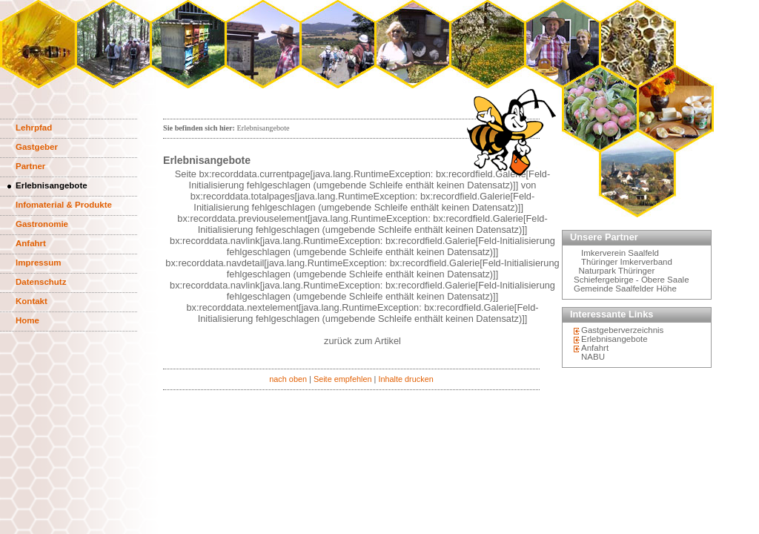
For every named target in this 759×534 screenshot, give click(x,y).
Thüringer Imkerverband (626, 261)
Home (27, 320)
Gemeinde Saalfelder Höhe (625, 288)
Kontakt (31, 301)
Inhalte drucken (405, 379)
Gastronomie (42, 224)
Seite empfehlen (343, 379)
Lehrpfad (34, 127)
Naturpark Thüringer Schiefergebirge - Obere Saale (631, 275)
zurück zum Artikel (362, 340)
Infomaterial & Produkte (64, 204)
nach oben (288, 379)
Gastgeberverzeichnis (622, 330)
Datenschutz (41, 281)
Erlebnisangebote (51, 185)
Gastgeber (37, 146)
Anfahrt (31, 243)
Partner (30, 166)
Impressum (38, 262)
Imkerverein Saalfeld (620, 252)
